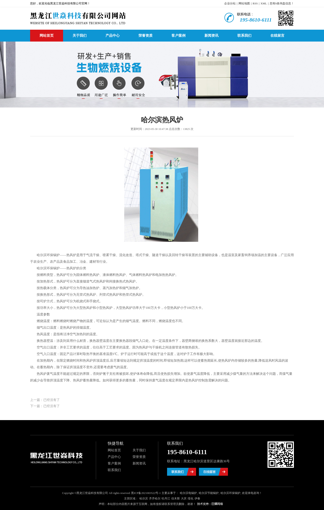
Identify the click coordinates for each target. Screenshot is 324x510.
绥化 (190, 498)
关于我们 (80, 35)
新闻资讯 (211, 35)
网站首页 (47, 35)
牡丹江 (166, 498)
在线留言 (277, 35)
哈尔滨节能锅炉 (209, 493)
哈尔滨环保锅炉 (230, 493)
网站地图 (244, 3)
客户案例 (178, 35)
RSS (255, 3)
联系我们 (244, 35)
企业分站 (230, 3)
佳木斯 (175, 498)
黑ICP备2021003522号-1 (146, 493)
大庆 (184, 498)
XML (263, 3)
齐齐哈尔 (154, 498)
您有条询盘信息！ (282, 3)
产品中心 (113, 35)
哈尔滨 (143, 498)
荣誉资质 (145, 35)
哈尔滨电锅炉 (188, 493)
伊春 (197, 498)
